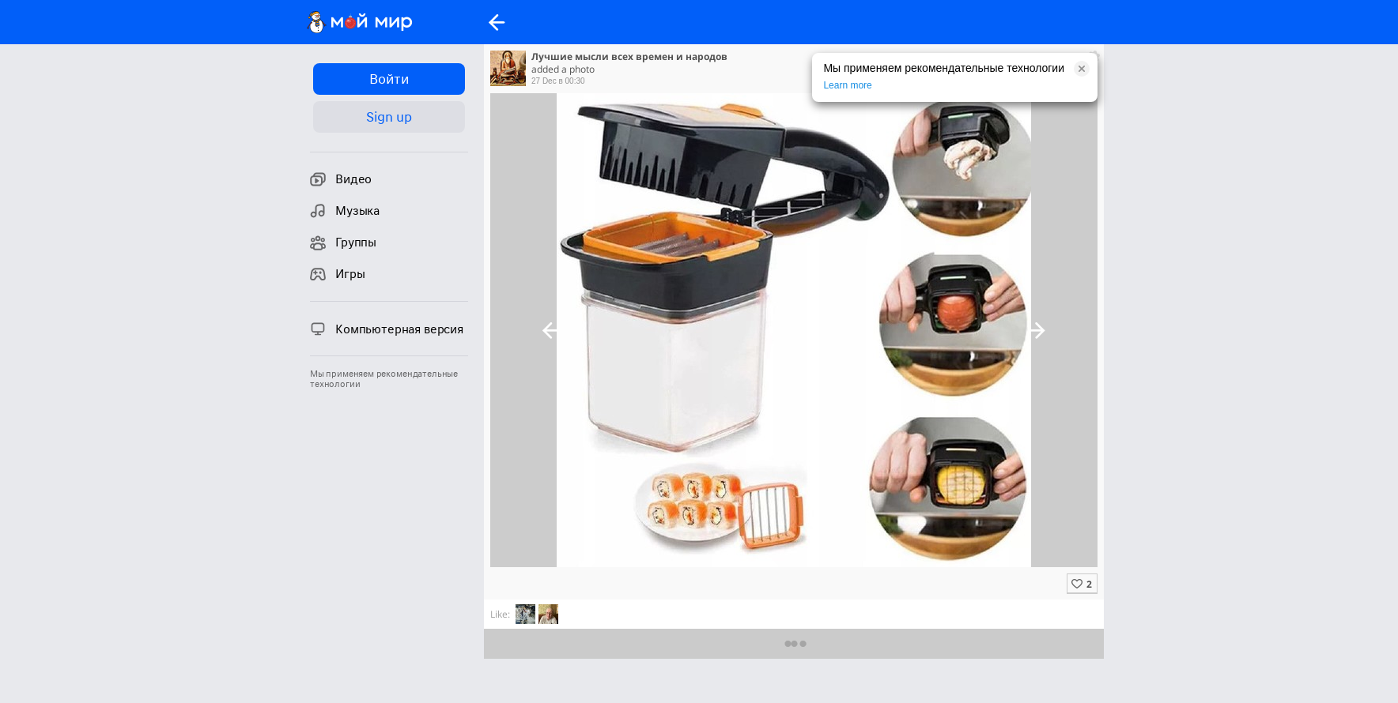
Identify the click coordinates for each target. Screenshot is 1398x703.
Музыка (345, 211)
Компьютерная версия (386, 328)
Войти (388, 79)
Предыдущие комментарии (794, 643)
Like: (500, 614)
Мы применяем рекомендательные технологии (384, 379)
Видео (341, 179)
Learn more (847, 85)
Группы (343, 242)
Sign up (388, 117)
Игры (337, 274)
